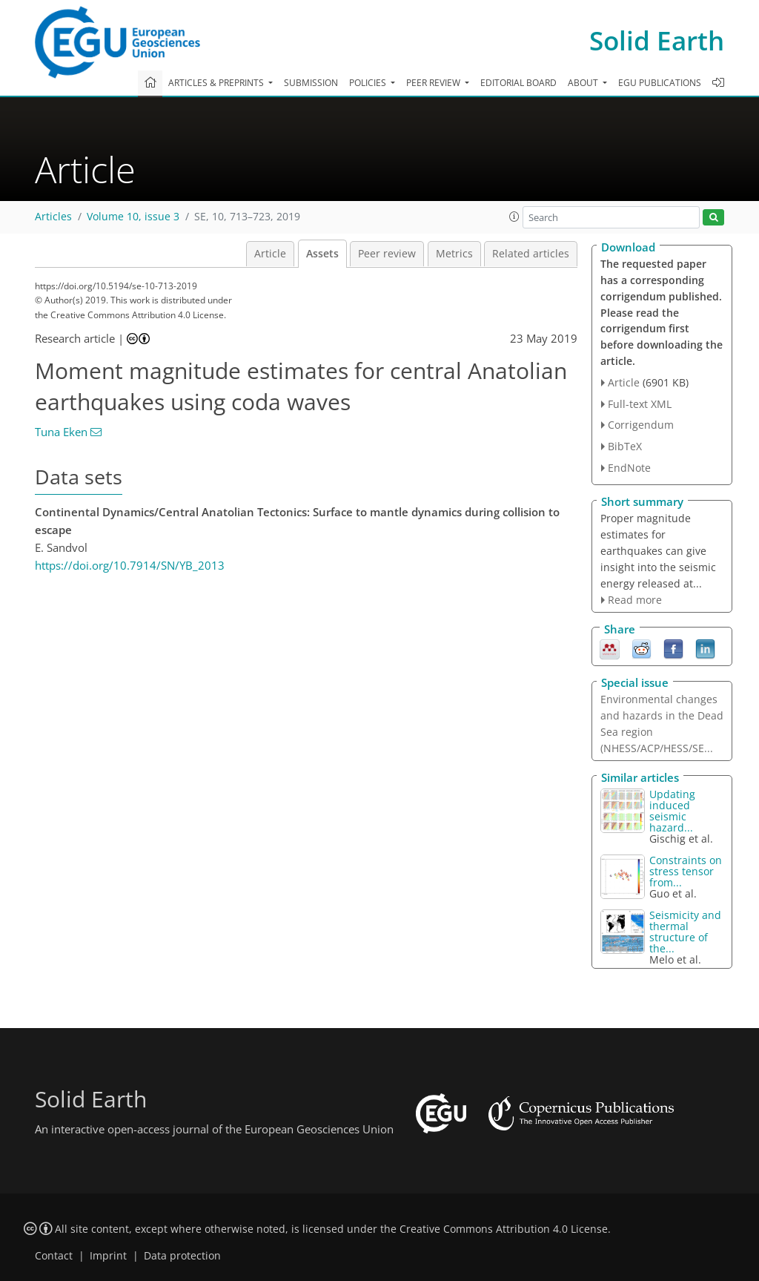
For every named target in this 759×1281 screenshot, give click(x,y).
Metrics (454, 253)
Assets (322, 253)
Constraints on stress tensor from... (685, 871)
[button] (514, 216)
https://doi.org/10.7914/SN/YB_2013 (130, 565)
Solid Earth (656, 40)
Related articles (530, 253)
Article (270, 253)
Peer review (387, 253)
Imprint (108, 1255)
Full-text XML (640, 404)
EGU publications (659, 82)
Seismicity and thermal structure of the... (685, 931)
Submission (311, 82)
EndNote (629, 468)
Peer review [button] (434, 82)
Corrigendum (641, 425)
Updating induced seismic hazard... (672, 810)
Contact (54, 1255)
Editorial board (518, 82)
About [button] (584, 82)
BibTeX (625, 446)
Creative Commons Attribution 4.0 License (504, 1229)
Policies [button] (368, 82)
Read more (635, 600)
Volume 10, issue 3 (133, 216)
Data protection (182, 1255)
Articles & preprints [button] (217, 82)
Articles (53, 216)
